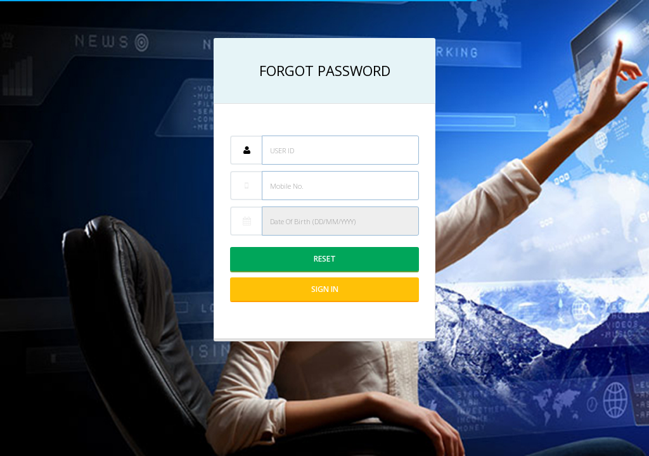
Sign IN (324, 289)
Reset (325, 258)
